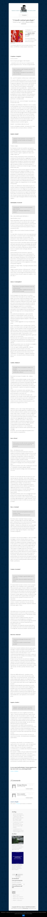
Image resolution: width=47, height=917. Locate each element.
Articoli (28, 22)
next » (19, 875)
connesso (18, 803)
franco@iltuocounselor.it (16, 908)
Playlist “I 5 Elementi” (17, 900)
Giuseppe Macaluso (22, 785)
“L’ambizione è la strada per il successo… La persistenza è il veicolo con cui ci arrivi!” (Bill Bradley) (18, 825)
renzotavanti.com (32, 908)
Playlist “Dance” (16, 895)
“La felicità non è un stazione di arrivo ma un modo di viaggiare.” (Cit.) (18, 830)
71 (16, 875)
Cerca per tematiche (16, 882)
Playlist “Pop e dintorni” (18, 896)
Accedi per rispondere (29, 788)
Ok (23, 915)
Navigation (23, 15)
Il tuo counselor (21, 794)
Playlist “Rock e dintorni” (18, 898)
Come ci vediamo (14, 771)
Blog (31, 22)
